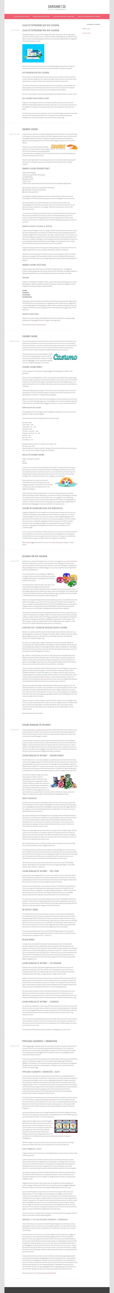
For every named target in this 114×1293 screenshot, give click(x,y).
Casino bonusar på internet (41, 16)
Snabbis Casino (30, 129)
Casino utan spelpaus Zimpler (59, 542)
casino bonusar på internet (48, 1273)
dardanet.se (57, 6)
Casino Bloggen (30, 542)
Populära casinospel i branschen (63, 16)
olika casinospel (27, 567)
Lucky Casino (38, 713)
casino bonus (44, 679)
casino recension (41, 325)
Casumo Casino (29, 336)
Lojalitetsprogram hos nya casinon (89, 16)
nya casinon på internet (70, 561)
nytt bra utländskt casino (48, 134)
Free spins (25, 875)
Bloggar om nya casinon (21, 16)
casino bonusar (41, 730)
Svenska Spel (52, 1099)
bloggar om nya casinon (47, 749)
